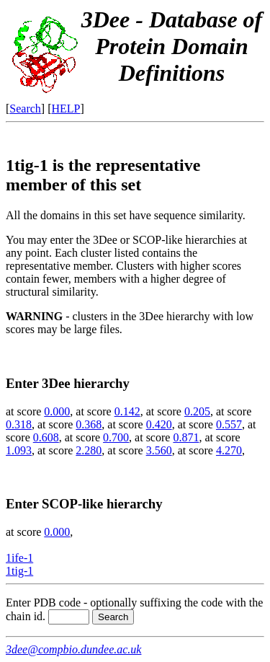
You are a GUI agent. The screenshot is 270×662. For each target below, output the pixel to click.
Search (25, 108)
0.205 (197, 411)
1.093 (19, 450)
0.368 (89, 424)
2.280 (89, 450)
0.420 (159, 424)
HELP (66, 108)
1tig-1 (19, 571)
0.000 (57, 411)
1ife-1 (19, 558)
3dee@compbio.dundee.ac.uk (73, 649)
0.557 (229, 424)
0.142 (127, 411)
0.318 (19, 424)
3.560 (159, 450)
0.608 (46, 437)
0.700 (116, 437)
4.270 (229, 450)
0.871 (186, 437)
